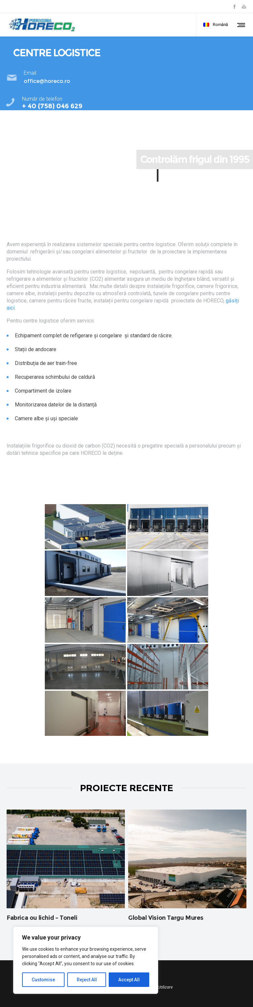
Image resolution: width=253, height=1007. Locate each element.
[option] (65, 868)
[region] (85, 960)
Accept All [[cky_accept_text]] (129, 979)
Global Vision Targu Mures (166, 917)
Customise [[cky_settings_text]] (43, 979)
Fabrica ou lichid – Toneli (42, 917)
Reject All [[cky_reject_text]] (87, 979)
